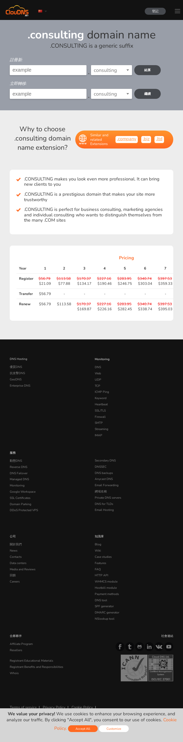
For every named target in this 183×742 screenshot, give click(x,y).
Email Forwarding (106, 481)
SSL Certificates (20, 493)
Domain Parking (20, 499)
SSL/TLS (100, 408)
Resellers (16, 641)
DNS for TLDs (104, 499)
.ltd (159, 139)
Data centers (18, 556)
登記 (155, 11)
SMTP (98, 420)
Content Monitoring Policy (30, 702)
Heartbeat (101, 402)
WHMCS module (106, 574)
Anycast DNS (103, 475)
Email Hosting (104, 504)
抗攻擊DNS (17, 373)
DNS (98, 367)
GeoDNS (15, 379)
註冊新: (16, 60)
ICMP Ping (101, 390)
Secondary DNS (105, 457)
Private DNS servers (108, 493)
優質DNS (16, 367)
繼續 (147, 94)
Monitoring (102, 359)
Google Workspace (22, 487)
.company (126, 139)
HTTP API (101, 568)
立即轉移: (18, 83)
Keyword (100, 396)
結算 (147, 70)
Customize (113, 729)
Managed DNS (19, 475)
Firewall (100, 414)
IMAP (98, 432)
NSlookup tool (104, 610)
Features (100, 556)
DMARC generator (107, 604)
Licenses (64, 702)
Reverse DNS (18, 463)
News (14, 544)
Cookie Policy (81, 698)
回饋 (13, 568)
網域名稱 (101, 487)
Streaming (101, 426)
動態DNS (16, 457)
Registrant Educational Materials (31, 651)
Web (98, 373)
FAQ (97, 562)
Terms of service (23, 698)
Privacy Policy (53, 698)
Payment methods (106, 586)
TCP (97, 385)
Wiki (98, 544)
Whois (14, 663)
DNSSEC (100, 463)
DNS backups (103, 469)
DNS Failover (18, 469)
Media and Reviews (23, 562)
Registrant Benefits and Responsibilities (36, 657)
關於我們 (16, 538)
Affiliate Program (21, 635)
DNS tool (100, 592)
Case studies (103, 550)
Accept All (83, 729)
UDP (98, 379)
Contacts (15, 550)
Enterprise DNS (20, 385)
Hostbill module (105, 580)
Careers (15, 574)
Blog (98, 538)
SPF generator (104, 598)
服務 (13, 449)
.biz (146, 139)
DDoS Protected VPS (23, 504)
